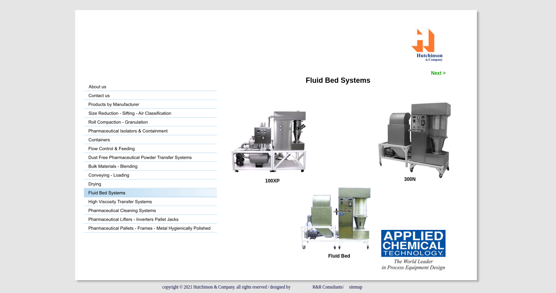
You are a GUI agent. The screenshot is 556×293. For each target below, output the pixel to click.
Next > (438, 73)
